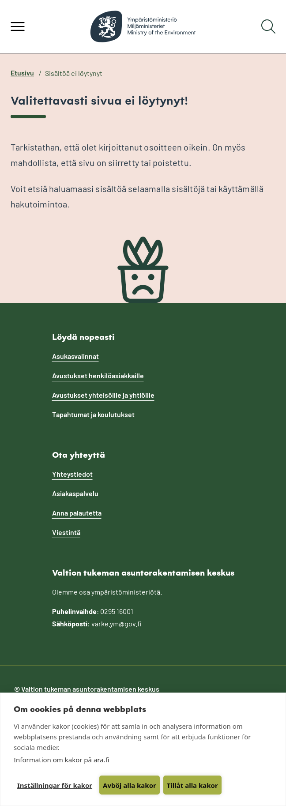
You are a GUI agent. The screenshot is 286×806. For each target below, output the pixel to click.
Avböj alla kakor (129, 785)
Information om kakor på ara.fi (61, 759)
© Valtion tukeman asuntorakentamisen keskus (86, 689)
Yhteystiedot (72, 474)
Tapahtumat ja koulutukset (93, 414)
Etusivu (22, 72)
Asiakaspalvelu (75, 493)
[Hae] (268, 26)
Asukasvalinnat (75, 356)
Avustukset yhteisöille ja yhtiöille (103, 395)
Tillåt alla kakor (192, 785)
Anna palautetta (77, 512)
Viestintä (66, 532)
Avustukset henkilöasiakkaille (98, 375)
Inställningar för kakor (54, 785)
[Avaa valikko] (18, 26)
